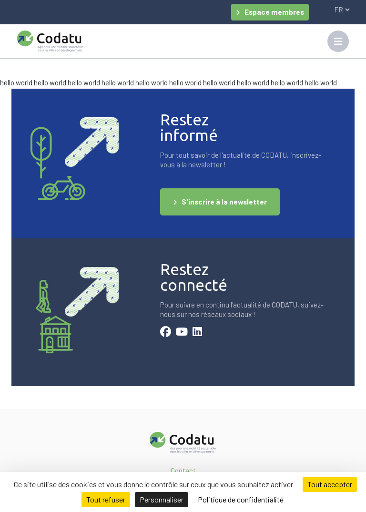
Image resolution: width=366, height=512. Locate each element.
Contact (183, 470)
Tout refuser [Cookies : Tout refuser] (105, 499)
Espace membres (274, 12)
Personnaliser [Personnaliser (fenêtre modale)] (161, 499)
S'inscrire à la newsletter (224, 201)
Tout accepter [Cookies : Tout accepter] (329, 484)
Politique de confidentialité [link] (241, 499)
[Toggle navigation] (338, 41)
